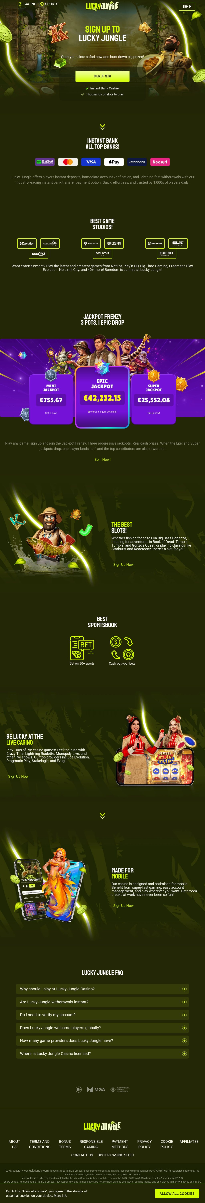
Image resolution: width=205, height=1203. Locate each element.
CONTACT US (82, 1155)
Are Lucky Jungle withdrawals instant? (54, 1002)
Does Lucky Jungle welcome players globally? (60, 1027)
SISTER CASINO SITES (116, 1155)
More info (60, 1195)
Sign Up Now (123, 564)
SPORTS (49, 4)
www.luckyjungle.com (35, 1170)
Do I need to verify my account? (47, 1014)
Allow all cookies (177, 1193)
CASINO (28, 4)
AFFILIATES (189, 1141)
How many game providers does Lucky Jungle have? (66, 1040)
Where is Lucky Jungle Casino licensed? (55, 1053)
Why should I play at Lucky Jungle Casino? (57, 989)
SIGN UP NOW (102, 76)
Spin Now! (102, 459)
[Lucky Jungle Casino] (103, 7)
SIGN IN (187, 6)
